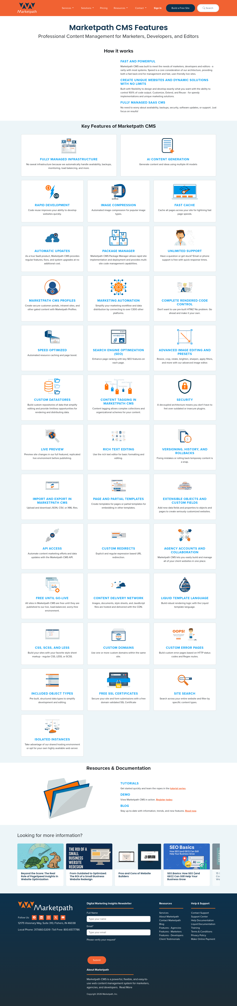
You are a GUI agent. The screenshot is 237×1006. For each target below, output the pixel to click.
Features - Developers (171, 935)
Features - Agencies (170, 927)
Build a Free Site (181, 8)
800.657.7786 (72, 929)
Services (67, 8)
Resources (120, 8)
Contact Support (200, 912)
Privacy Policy (198, 935)
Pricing (103, 8)
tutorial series (178, 788)
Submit (97, 960)
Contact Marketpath (170, 920)
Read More (125, 987)
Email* (90, 926)
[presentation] (110, 948)
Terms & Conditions (201, 931)
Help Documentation (202, 920)
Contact (139, 8)
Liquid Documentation (203, 924)
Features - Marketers (170, 931)
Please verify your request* (101, 939)
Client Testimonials (169, 939)
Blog (161, 924)
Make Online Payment (203, 939)
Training (195, 927)
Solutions (86, 8)
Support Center (199, 916)
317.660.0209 (42, 929)
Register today (164, 799)
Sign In (158, 8)
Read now (190, 810)
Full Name (92, 912)
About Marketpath (169, 916)
